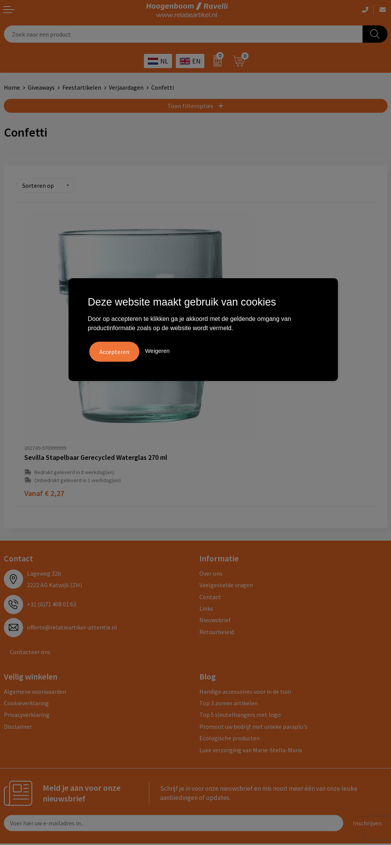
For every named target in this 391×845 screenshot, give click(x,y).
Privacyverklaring (27, 646)
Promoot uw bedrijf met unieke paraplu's (253, 657)
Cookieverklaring (26, 634)
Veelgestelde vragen (226, 516)
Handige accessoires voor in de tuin (245, 622)
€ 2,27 (44, 424)
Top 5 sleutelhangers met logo (240, 646)
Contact (210, 528)
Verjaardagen (126, 87)
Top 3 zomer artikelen (228, 634)
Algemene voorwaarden (35, 622)
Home (12, 87)
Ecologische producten (229, 669)
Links (206, 540)
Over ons (210, 505)
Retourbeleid (216, 563)
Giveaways (41, 87)
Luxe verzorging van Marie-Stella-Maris (250, 681)
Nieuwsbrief (215, 551)
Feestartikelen (81, 87)
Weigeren (157, 350)
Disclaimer (18, 657)
